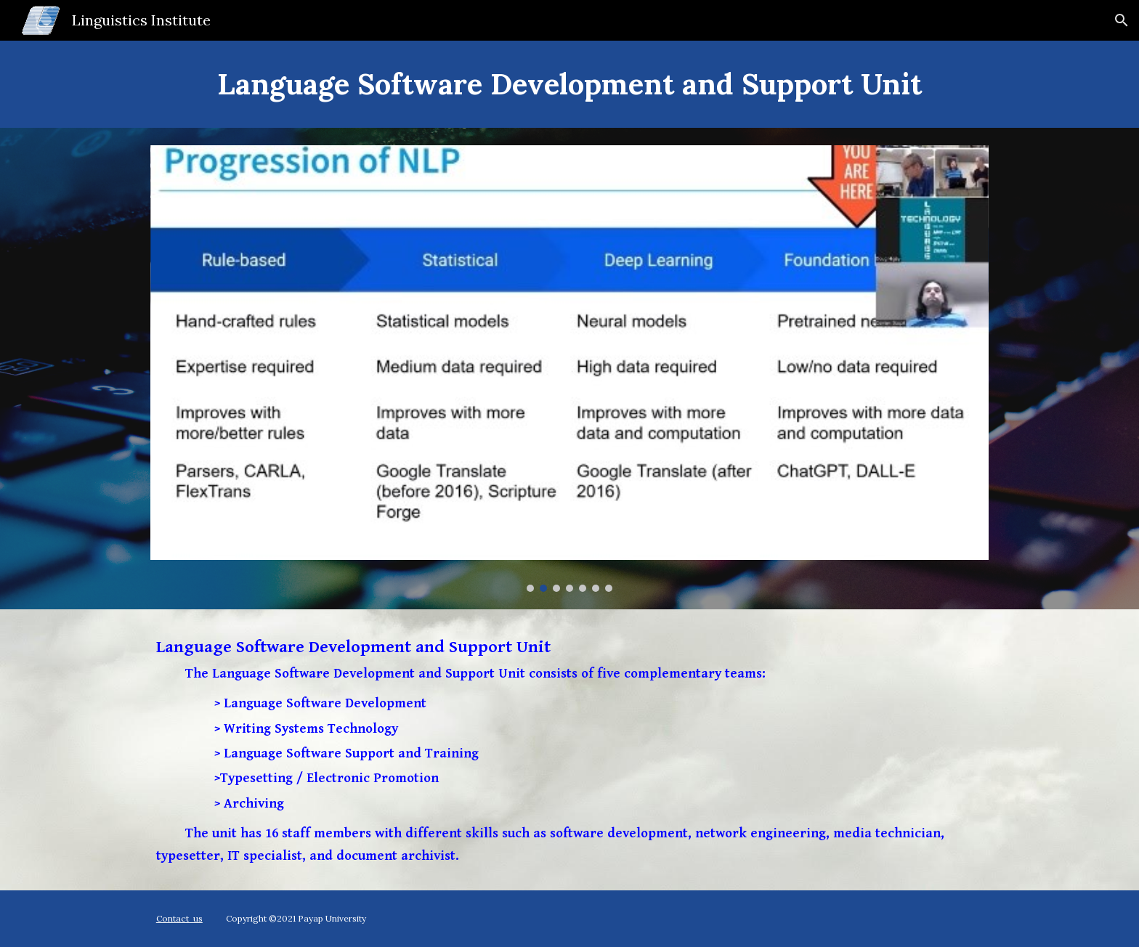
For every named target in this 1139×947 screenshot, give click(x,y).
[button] (1121, 20)
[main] (569, 84)
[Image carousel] (569, 368)
